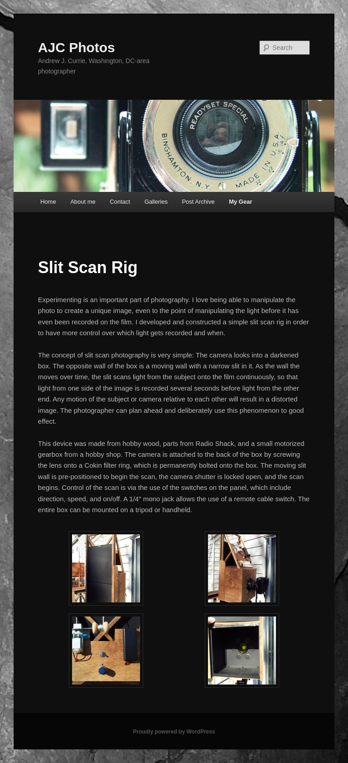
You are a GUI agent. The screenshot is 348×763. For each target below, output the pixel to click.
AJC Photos (76, 47)
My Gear (240, 201)
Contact (120, 201)
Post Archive (198, 201)
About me (83, 201)
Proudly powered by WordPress (174, 732)
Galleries (156, 201)
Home (48, 201)
